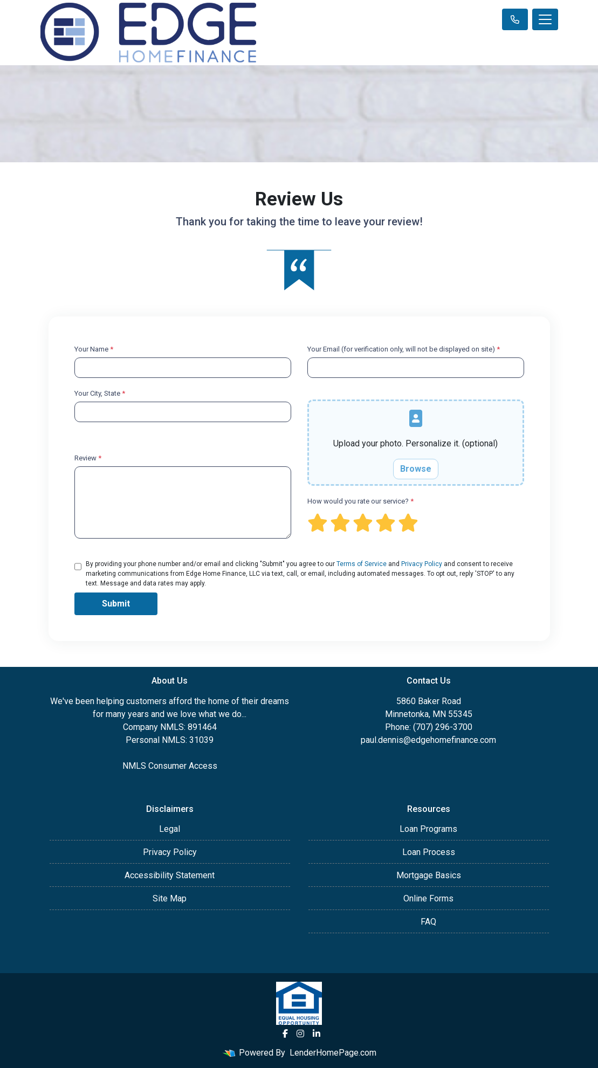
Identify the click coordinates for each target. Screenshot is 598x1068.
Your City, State (99, 393)
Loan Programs (428, 829)
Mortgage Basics (428, 875)
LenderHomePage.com (333, 1053)
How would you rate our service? (360, 501)
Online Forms (428, 898)
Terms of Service (361, 564)
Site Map (170, 898)
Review (87, 458)
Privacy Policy (421, 564)
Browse (415, 469)
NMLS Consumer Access (169, 766)
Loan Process (428, 852)
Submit (116, 603)
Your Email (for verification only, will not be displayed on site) (403, 349)
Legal (169, 829)
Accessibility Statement (170, 875)
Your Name (93, 349)
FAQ (428, 922)
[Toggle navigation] (545, 19)
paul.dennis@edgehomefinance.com (428, 740)
